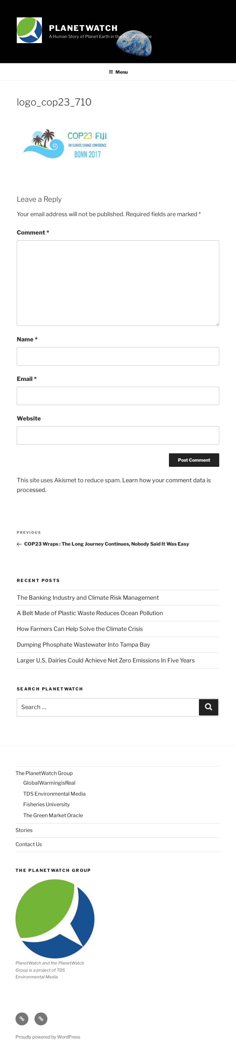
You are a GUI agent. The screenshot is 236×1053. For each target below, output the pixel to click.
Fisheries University (46, 804)
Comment (33, 232)
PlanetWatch (83, 28)
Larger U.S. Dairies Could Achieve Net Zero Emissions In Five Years (106, 660)
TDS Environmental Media (54, 794)
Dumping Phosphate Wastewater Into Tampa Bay (83, 644)
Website (29, 418)
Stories (24, 830)
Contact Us (28, 844)
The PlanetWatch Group (44, 773)
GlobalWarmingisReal (49, 783)
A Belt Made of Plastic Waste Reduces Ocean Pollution (90, 613)
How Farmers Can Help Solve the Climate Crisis (80, 628)
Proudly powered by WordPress (47, 1036)
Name (27, 339)
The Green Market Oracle (53, 815)
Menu (118, 72)
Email (27, 378)
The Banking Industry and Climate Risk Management (88, 597)
